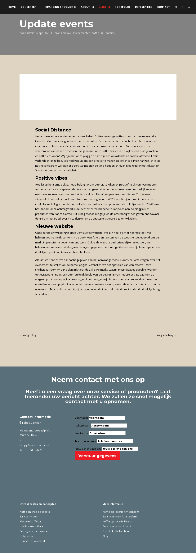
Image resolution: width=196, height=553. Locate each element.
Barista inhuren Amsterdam (119, 516)
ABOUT (85, 7)
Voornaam (81, 417)
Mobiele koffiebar (31, 521)
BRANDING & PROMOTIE (60, 7)
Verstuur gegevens (97, 455)
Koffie (95, 33)
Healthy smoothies (31, 526)
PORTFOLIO (122, 7)
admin (30, 33)
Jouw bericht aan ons (88, 448)
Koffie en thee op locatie (35, 511)
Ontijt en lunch (29, 536)
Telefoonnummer (85, 441)
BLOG (102, 7)
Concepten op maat (32, 541)
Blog (105, 536)
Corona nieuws (62, 33)
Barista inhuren (29, 516)
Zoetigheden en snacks (34, 531)
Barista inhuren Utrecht (116, 526)
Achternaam (82, 425)
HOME (12, 7)
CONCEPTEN (29, 7)
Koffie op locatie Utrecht (117, 521)
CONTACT (163, 7)
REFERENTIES (143, 7)
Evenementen (81, 33)
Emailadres (81, 433)
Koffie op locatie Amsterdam (120, 511)
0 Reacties (108, 33)
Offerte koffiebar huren (116, 531)
